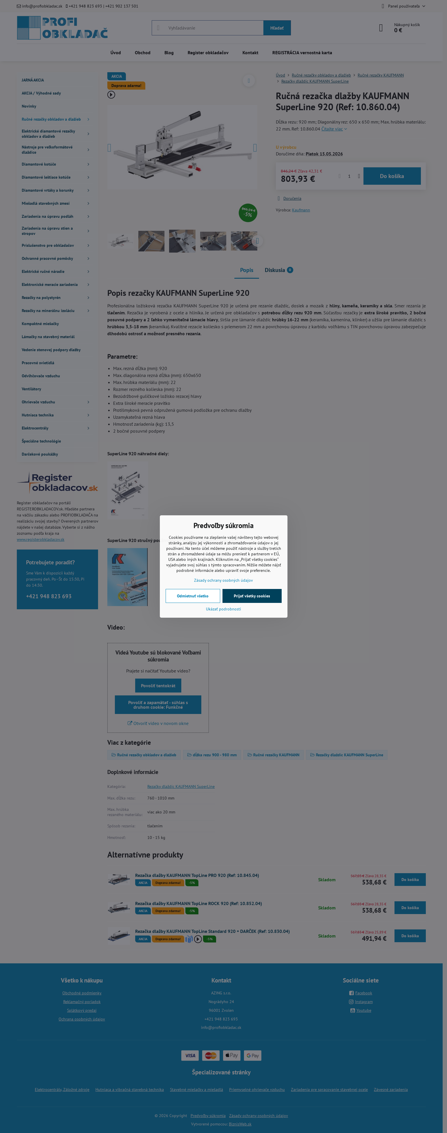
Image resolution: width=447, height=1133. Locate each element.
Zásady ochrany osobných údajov (223, 580)
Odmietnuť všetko (193, 596)
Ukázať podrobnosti (223, 609)
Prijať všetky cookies (252, 596)
